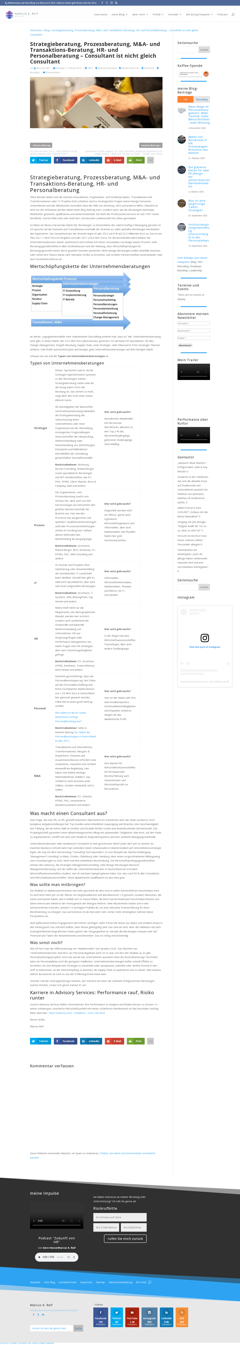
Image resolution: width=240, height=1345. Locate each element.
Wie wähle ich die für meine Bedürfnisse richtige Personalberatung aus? (70, 717)
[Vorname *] (194, 323)
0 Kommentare (53, 72)
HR (200, 261)
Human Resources (130, 68)
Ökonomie (149, 68)
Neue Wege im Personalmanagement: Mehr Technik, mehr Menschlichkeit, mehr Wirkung (199, 114)
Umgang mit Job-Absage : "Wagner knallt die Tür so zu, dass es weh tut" (192, 526)
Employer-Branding (107, 68)
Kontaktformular (67, 1282)
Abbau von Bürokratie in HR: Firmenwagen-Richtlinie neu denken (198, 145)
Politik (157, 12)
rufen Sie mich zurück (125, 1238)
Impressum (86, 1282)
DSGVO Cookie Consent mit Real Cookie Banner (27, 1342)
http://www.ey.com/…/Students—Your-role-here (77, 1012)
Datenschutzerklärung (120, 1282)
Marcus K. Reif (43, 68)
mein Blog (118, 12)
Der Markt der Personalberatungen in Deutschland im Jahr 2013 (75, 736)
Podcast (222, 12)
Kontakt (173, 12)
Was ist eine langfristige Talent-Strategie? (197, 205)
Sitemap (100, 1282)
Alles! (90, 68)
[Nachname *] (194, 331)
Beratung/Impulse (198, 12)
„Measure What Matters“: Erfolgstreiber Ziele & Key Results (193, 467)
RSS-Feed (141, 1282)
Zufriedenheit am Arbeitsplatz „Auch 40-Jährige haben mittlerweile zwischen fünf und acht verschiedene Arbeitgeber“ (193, 558)
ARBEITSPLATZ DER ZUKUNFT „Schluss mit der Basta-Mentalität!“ (193, 512)
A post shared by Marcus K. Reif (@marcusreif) (204, 681)
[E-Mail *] (194, 338)
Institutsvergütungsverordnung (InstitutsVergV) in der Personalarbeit (199, 232)
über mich (138, 12)
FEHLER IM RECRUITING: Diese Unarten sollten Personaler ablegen (192, 540)
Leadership (196, 270)
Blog (46, 30)
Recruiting (183, 266)
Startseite (101, 12)
